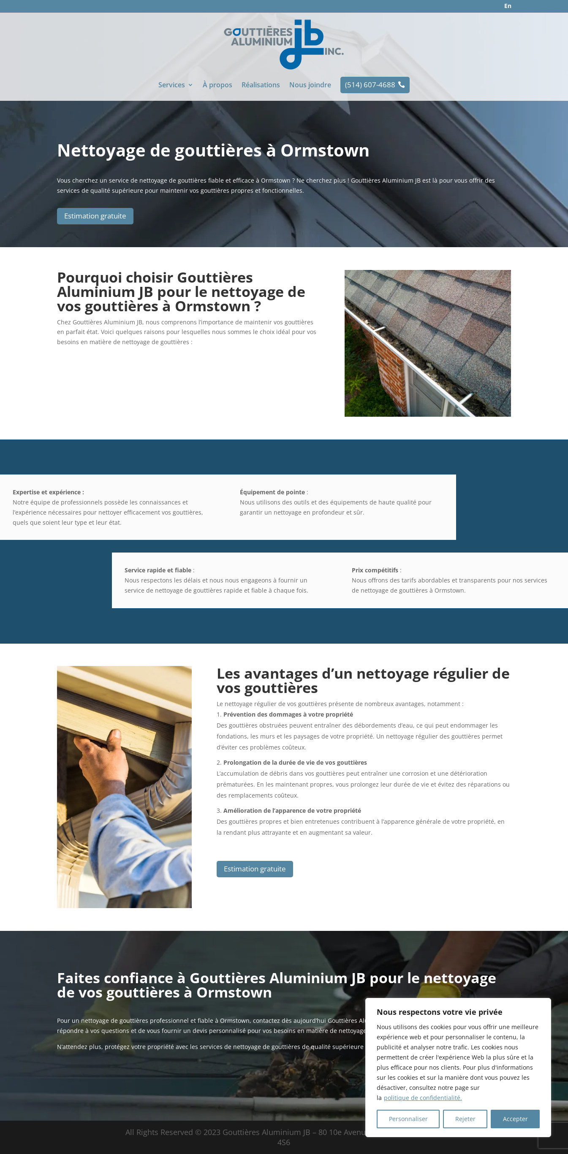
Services (171, 85)
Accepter (515, 1119)
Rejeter (465, 1119)
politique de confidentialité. (423, 1098)
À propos (217, 85)
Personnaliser (408, 1119)
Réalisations (261, 85)
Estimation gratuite (95, 216)
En (507, 6)
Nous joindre (310, 85)
